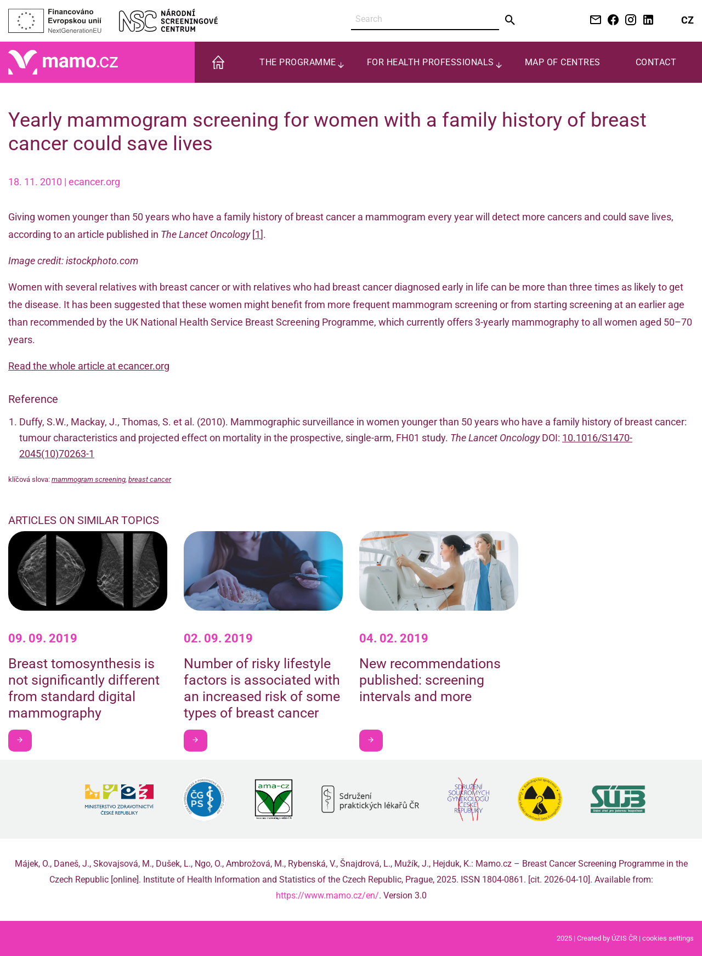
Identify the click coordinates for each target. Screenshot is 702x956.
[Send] (510, 20)
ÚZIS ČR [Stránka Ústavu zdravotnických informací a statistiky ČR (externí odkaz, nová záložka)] (624, 938)
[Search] (425, 19)
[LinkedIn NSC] (646, 20)
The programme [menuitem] (297, 62)
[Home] (63, 61)
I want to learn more (24, 739)
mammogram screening (89, 479)
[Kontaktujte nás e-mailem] (593, 20)
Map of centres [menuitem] (563, 62)
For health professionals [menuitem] (430, 62)
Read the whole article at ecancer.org (88, 366)
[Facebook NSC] (611, 20)
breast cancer (149, 479)
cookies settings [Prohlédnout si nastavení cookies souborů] (668, 938)
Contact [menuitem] (656, 62)
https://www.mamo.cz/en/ (327, 895)
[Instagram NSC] (628, 20)
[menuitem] (218, 62)
